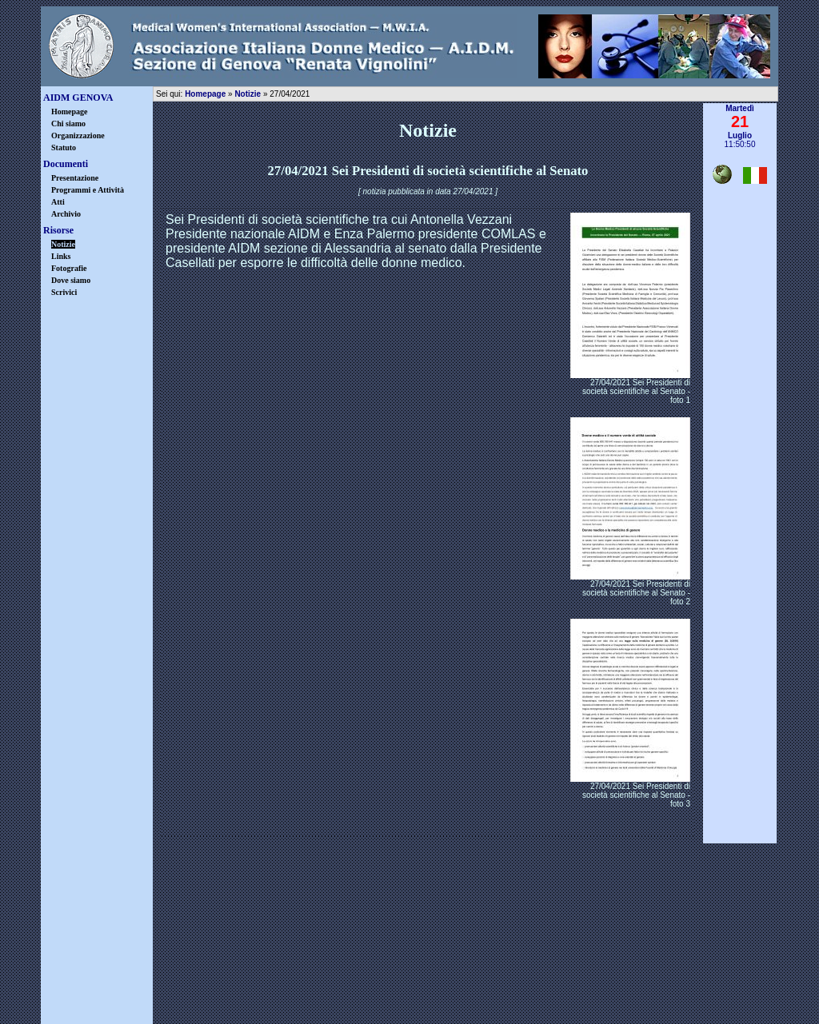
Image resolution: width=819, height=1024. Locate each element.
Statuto (63, 147)
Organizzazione (78, 135)
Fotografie (68, 268)
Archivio (66, 213)
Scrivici (64, 292)
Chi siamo (68, 123)
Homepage (69, 111)
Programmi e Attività (87, 189)
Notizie (247, 94)
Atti (58, 201)
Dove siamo (70, 280)
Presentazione (74, 177)
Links (60, 256)
